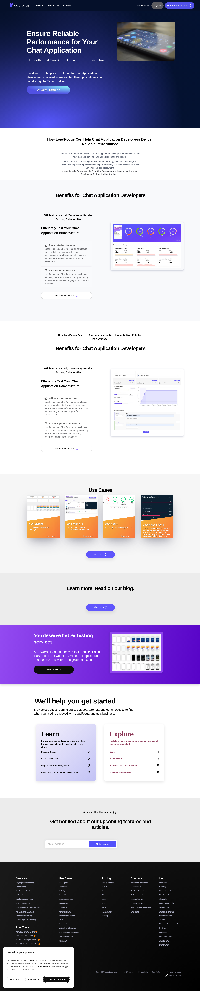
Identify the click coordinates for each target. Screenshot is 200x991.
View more (100, 554)
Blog (103, 903)
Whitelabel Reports (166, 911)
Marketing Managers (67, 916)
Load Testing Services (24, 899)
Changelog (163, 899)
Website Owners (65, 911)
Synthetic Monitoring (24, 916)
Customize (33, 980)
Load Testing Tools (166, 903)
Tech (104, 907)
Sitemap (105, 916)
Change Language (173, 975)
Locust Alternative (138, 899)
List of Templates (166, 891)
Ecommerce (63, 903)
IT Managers (64, 907)
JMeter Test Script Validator (28, 940)
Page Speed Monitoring (25, 883)
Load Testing (21, 887)
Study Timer (164, 940)
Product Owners (65, 895)
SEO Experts (63, 883)
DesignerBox (164, 944)
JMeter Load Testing (24, 891)
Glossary (162, 887)
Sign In (157, 5)
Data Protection (157, 972)
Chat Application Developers (69, 932)
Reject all (15, 980)
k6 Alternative (136, 887)
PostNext (162, 928)
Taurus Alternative (138, 903)
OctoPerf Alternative (138, 891)
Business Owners (65, 924)
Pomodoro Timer (165, 936)
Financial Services (66, 936)
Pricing (67, 5)
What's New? (164, 895)
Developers (63, 887)
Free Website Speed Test (26, 932)
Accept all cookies (56, 980)
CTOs (61, 920)
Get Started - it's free (179, 5)
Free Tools (163, 883)
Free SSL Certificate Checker (28, 944)
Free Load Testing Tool (26, 936)
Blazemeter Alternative (139, 883)
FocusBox (163, 932)
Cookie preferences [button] (174, 972)
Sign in (104, 887)
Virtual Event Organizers (68, 928)
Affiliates (105, 895)
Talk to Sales (142, 5)
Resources (53, 5)
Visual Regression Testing (26, 920)
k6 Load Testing (22, 895)
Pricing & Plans (108, 883)
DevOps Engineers (66, 899)
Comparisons (107, 911)
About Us (162, 920)
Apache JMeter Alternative (141, 907)
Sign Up (105, 891)
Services (40, 5)
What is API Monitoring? (168, 924)
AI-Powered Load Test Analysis (28, 907)
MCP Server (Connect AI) (25, 911)
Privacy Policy (143, 972)
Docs (104, 899)
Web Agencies (64, 891)
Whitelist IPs (164, 907)
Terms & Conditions (128, 972)
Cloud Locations (165, 916)
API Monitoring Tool (23, 903)
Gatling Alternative (138, 895)
